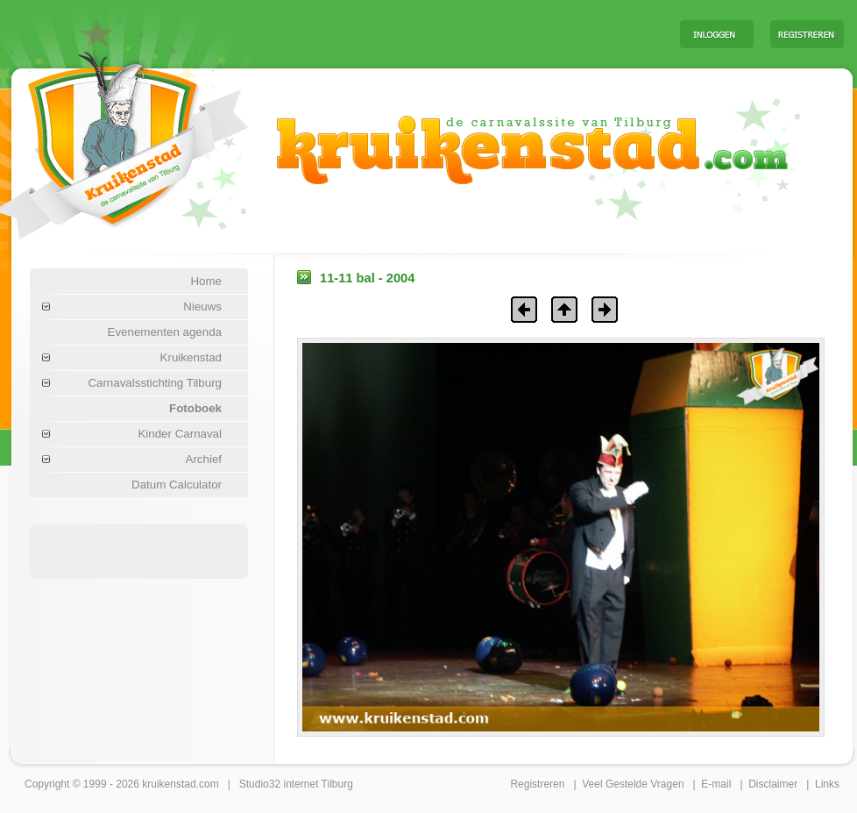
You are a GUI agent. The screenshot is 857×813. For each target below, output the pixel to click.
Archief (204, 459)
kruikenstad (168, 784)
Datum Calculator (176, 484)
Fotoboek (195, 408)
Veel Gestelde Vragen (632, 784)
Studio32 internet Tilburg (296, 784)
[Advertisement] (449, 33)
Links (827, 784)
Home (206, 281)
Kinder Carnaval (180, 433)
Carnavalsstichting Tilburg (155, 382)
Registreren (537, 784)
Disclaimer (772, 784)
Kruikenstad (191, 357)
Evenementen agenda (165, 332)
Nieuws (202, 306)
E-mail (716, 784)
